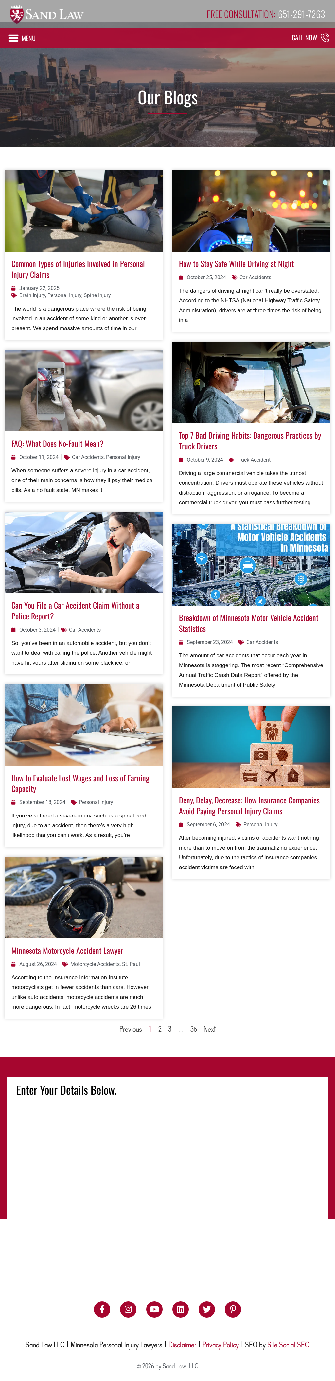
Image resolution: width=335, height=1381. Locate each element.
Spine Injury (97, 295)
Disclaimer (182, 1345)
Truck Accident (254, 460)
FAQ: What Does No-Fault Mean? (57, 443)
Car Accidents (255, 277)
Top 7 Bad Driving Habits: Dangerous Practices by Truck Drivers (250, 440)
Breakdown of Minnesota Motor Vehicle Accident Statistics (248, 623)
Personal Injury (64, 295)
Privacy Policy (221, 1345)
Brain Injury (32, 295)
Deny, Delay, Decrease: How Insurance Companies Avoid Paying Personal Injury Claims (249, 805)
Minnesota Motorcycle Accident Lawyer (67, 950)
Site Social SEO (288, 1345)
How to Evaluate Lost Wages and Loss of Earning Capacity (80, 783)
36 (193, 1029)
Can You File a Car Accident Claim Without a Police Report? (75, 610)
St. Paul (131, 964)
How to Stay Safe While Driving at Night (236, 263)
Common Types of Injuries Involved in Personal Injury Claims (78, 269)
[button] (21, 38)
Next (209, 1029)
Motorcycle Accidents (95, 964)
